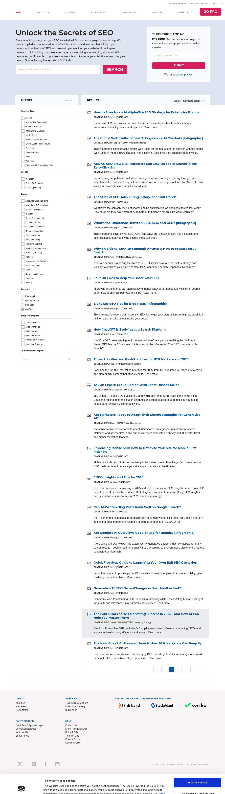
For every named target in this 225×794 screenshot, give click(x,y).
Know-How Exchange (76, 728)
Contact (214, 3)
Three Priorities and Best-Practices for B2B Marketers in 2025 (141, 359)
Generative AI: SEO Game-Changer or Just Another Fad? (137, 588)
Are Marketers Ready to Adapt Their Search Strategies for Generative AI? (147, 416)
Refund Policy (72, 732)
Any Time (29, 309)
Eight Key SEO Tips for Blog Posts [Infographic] (130, 304)
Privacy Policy (72, 739)
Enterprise (193, 3)
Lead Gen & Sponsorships (29, 725)
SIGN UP (183, 12)
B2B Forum (71, 710)
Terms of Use (72, 735)
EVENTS (70, 12)
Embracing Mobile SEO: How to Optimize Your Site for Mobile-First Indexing (145, 450)
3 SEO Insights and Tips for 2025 (118, 477)
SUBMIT (179, 65)
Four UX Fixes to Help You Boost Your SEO (126, 278)
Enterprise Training (75, 706)
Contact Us (71, 725)
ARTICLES (43, 12)
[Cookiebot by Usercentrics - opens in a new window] (21, 787)
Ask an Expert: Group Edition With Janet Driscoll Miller (136, 385)
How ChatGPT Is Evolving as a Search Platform (130, 329)
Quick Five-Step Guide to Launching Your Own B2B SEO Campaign (145, 562)
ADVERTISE (129, 12)
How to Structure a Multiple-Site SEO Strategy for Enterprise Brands (146, 112)
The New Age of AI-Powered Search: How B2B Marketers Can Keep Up (148, 643)
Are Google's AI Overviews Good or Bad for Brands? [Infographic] (144, 533)
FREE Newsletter (178, 3)
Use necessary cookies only (197, 773)
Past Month (30, 296)
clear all (68, 100)
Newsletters (22, 710)
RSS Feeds (22, 706)
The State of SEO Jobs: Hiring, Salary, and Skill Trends (135, 197)
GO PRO (210, 11)
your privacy (185, 74)
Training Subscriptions (76, 703)
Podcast (204, 3)
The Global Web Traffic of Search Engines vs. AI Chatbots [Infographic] (148, 138)
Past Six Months (32, 300)
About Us (20, 703)
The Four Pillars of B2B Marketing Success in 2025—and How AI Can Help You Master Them (146, 616)
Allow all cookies (197, 763)
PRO (18, 12)
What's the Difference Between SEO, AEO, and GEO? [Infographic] (145, 223)
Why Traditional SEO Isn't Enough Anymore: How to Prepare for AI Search (145, 250)
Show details (51, 787)
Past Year (29, 305)
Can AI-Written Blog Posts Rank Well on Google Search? (137, 507)
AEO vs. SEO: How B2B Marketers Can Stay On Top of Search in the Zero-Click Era (145, 165)
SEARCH (114, 69)
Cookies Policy (73, 742)
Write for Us (22, 732)
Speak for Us (22, 735)
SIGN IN (157, 12)
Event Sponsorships (26, 728)
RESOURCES (99, 12)
